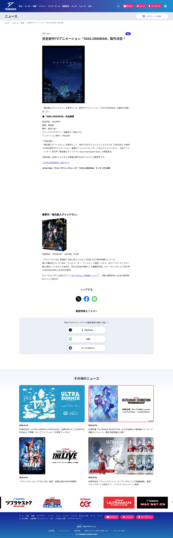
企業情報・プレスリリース (39, 518)
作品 (20, 6)
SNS (90, 6)
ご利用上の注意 (60, 518)
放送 (22, 23)
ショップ (66, 516)
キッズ (74, 6)
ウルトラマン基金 (119, 531)
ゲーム (93, 516)
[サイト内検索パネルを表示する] (118, 6)
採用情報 (77, 531)
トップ (7, 23)
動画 (32, 516)
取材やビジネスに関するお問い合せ (96, 531)
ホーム (21, 516)
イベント (42, 6)
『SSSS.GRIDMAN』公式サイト (56, 162)
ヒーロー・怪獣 (30, 6)
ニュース (82, 6)
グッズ (58, 516)
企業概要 (51, 531)
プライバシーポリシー (75, 518)
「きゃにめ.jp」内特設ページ (82, 275)
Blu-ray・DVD (83, 516)
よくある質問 (23, 518)
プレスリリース (64, 531)
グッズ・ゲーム (54, 6)
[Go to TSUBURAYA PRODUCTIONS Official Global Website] (165, 6)
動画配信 (65, 6)
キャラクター (41, 516)
